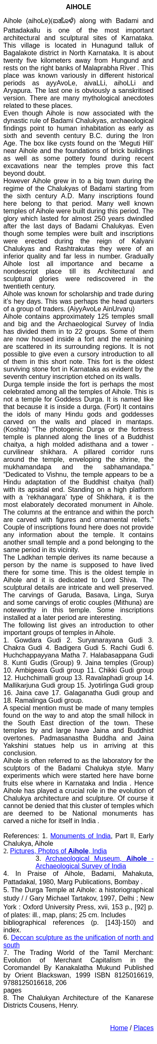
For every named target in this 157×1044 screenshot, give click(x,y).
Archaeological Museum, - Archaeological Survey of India (95, 862)
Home (119, 1027)
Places (144, 1027)
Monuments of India (80, 835)
